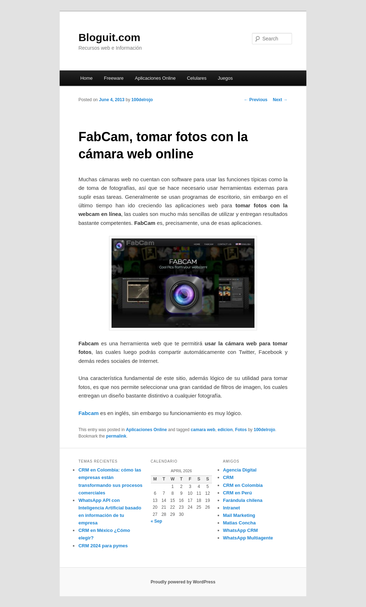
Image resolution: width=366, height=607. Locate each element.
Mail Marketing (239, 515)
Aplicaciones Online (155, 78)
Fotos (241, 429)
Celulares (197, 78)
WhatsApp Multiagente (248, 538)
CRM (228, 477)
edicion (225, 429)
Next (280, 99)
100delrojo (142, 99)
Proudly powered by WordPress (182, 581)
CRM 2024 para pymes (103, 545)
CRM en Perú (237, 492)
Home (86, 78)
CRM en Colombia (243, 485)
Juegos (225, 78)
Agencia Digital (240, 470)
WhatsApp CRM (240, 530)
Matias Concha (239, 522)
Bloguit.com (109, 37)
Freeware (114, 78)
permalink (116, 436)
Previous (255, 99)
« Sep (156, 521)
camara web (203, 429)
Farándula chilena (243, 500)
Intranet (231, 507)
